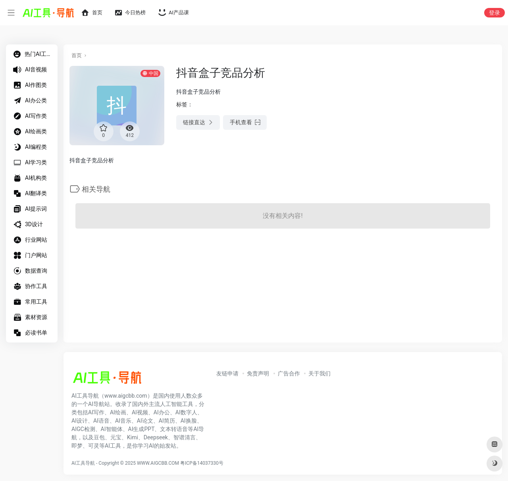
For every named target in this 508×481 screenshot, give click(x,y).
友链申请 (227, 373)
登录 (494, 13)
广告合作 (289, 373)
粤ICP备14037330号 (201, 463)
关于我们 (319, 373)
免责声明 (258, 373)
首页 (76, 55)
